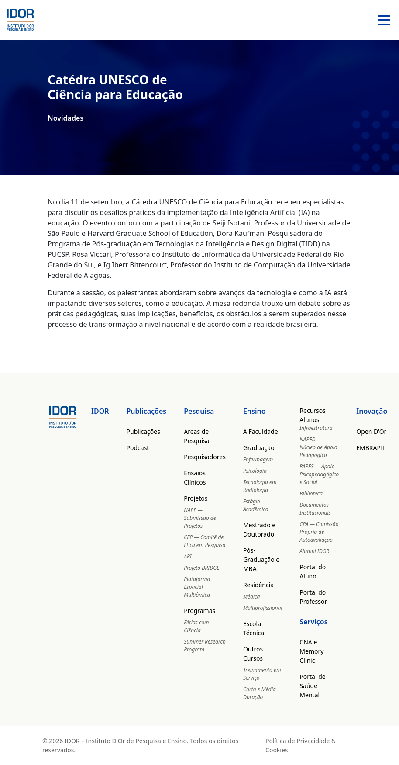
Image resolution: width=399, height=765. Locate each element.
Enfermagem (258, 459)
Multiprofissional (262, 608)
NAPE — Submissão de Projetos (200, 518)
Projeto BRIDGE (201, 567)
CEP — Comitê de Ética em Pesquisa (204, 541)
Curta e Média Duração (259, 693)
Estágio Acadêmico (255, 505)
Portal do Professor (313, 597)
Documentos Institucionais (314, 508)
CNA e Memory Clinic (311, 651)
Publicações (147, 411)
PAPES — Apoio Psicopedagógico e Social (319, 474)
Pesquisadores (205, 457)
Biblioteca (310, 493)
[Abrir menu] (384, 20)
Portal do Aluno (312, 571)
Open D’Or (371, 431)
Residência (258, 585)
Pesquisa (199, 411)
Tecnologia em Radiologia (260, 486)
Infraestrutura (315, 428)
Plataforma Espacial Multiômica (197, 587)
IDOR (100, 411)
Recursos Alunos (312, 415)
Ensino (254, 411)
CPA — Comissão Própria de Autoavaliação (318, 531)
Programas (199, 610)
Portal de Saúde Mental (312, 685)
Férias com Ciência (196, 626)
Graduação (259, 447)
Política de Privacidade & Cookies (300, 745)
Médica (251, 596)
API (187, 556)
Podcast (138, 447)
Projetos (195, 498)
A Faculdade (260, 431)
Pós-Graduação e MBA (261, 559)
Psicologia (255, 470)
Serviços (313, 622)
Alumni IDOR (314, 551)
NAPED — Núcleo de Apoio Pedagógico (318, 447)
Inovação (371, 411)
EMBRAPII (370, 447)
